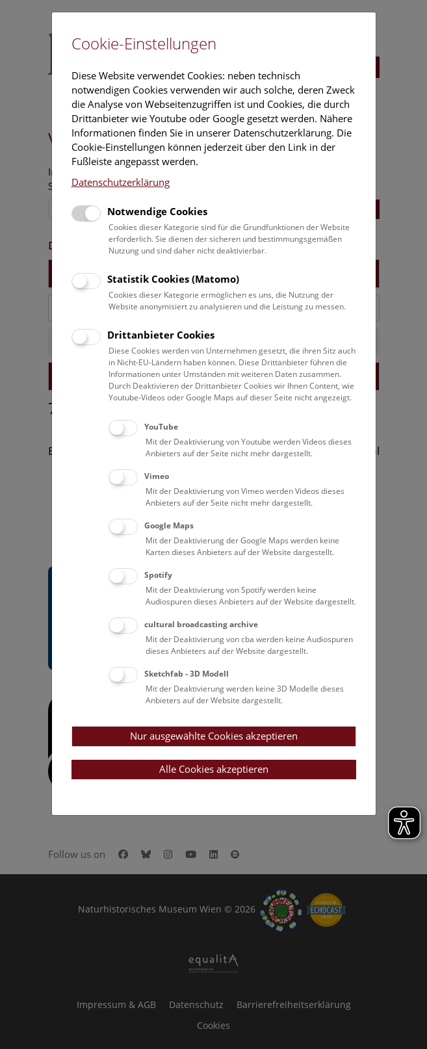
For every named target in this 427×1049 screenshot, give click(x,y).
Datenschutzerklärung (120, 181)
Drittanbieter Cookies (160, 334)
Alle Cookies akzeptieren (213, 768)
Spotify (158, 574)
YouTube (161, 426)
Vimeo (156, 476)
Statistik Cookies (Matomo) (173, 278)
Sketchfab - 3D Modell (186, 673)
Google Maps (169, 525)
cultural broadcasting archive (201, 624)
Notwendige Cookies (157, 211)
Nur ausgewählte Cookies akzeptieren (214, 735)
